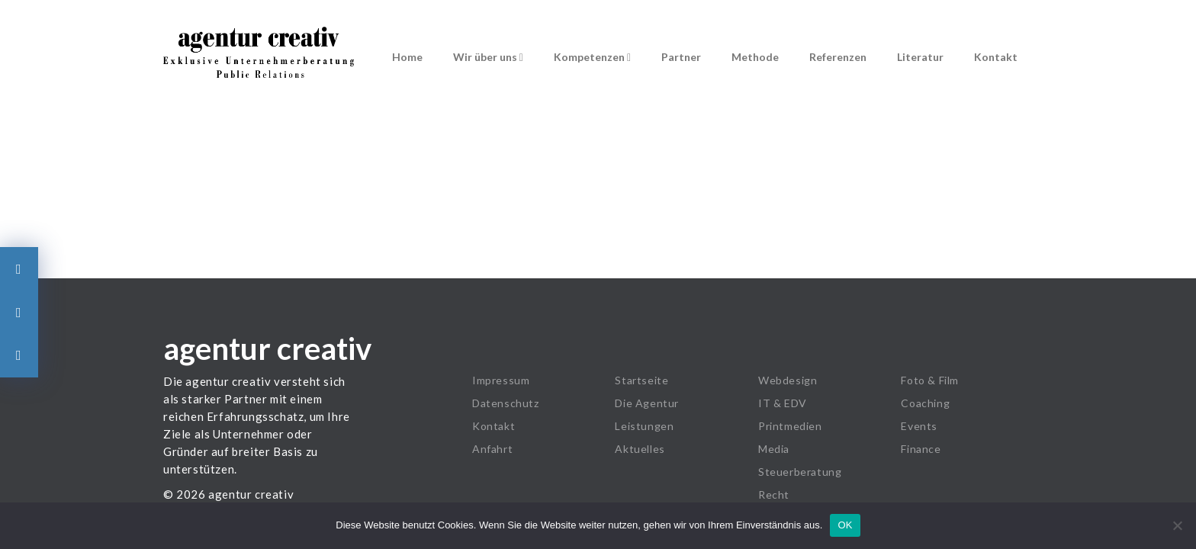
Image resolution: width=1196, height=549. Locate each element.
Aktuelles (639, 448)
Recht (773, 494)
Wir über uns (488, 56)
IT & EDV (782, 402)
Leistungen (644, 425)
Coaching (925, 402)
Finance (920, 448)
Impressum (500, 380)
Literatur (920, 56)
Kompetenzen (592, 56)
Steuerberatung (799, 471)
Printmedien (790, 425)
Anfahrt (492, 448)
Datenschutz (505, 402)
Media (773, 448)
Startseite (641, 380)
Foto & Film (930, 380)
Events (919, 425)
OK (845, 525)
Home (407, 56)
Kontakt (996, 56)
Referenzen (837, 56)
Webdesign (787, 380)
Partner (681, 56)
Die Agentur (647, 402)
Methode (755, 56)
